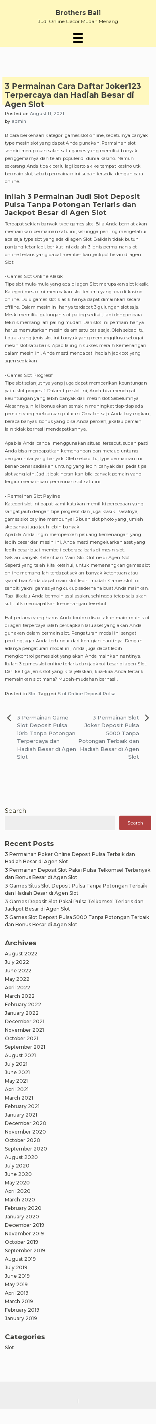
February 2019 (22, 1310)
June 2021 (17, 1072)
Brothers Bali (78, 13)
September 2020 (26, 1149)
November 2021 (24, 1030)
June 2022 (18, 971)
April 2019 (17, 1293)
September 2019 (25, 1250)
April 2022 (17, 987)
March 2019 (19, 1301)
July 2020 (17, 1166)
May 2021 (16, 1081)
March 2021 (19, 1098)
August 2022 (21, 954)
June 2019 (17, 1276)
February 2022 (23, 1004)
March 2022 (20, 996)
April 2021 (17, 1089)
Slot (32, 693)
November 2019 (24, 1233)
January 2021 (21, 1115)
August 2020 (21, 1157)
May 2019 (16, 1284)
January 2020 (22, 1217)
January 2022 (22, 1013)
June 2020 (18, 1174)
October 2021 (21, 1038)
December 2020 (25, 1123)
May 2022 (17, 979)
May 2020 (17, 1183)
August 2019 (20, 1259)
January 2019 (21, 1318)
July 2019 (16, 1267)
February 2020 (23, 1208)
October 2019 (21, 1242)
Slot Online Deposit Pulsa (87, 693)
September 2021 (25, 1047)
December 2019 (24, 1225)
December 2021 (24, 1021)
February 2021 (22, 1106)
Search (15, 810)
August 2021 (20, 1055)
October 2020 (22, 1140)
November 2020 (25, 1132)
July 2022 (17, 962)
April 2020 (18, 1191)
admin (19, 121)
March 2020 (20, 1200)
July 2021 (16, 1064)
